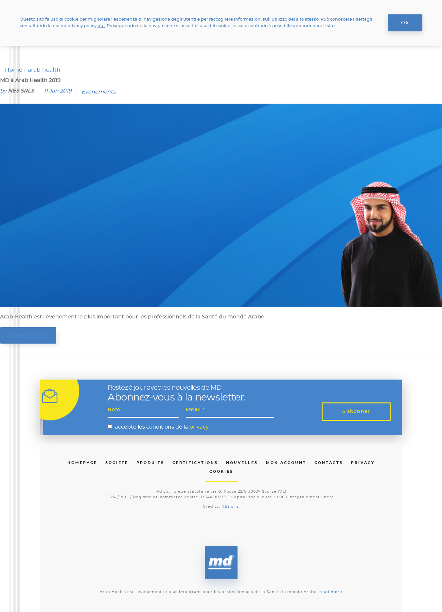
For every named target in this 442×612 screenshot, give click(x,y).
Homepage (82, 463)
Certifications (195, 463)
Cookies (221, 471)
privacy (199, 427)
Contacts (328, 463)
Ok (405, 23)
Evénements (98, 91)
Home (13, 70)
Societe (116, 463)
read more (330, 592)
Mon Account (286, 463)
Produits (150, 463)
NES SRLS (21, 91)
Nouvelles (242, 463)
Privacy (363, 463)
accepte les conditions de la (162, 427)
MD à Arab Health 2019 (30, 80)
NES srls (230, 506)
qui (101, 26)
